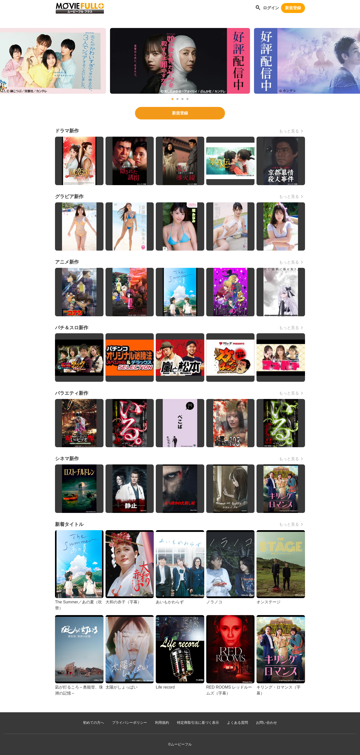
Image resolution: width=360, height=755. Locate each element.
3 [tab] (182, 99)
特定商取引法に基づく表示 (198, 723)
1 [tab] (172, 99)
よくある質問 (237, 723)
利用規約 (162, 723)
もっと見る (289, 131)
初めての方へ (93, 723)
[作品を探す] (258, 8)
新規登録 (293, 8)
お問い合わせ (266, 723)
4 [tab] (187, 99)
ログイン (271, 8)
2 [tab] (177, 99)
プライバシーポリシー (129, 723)
